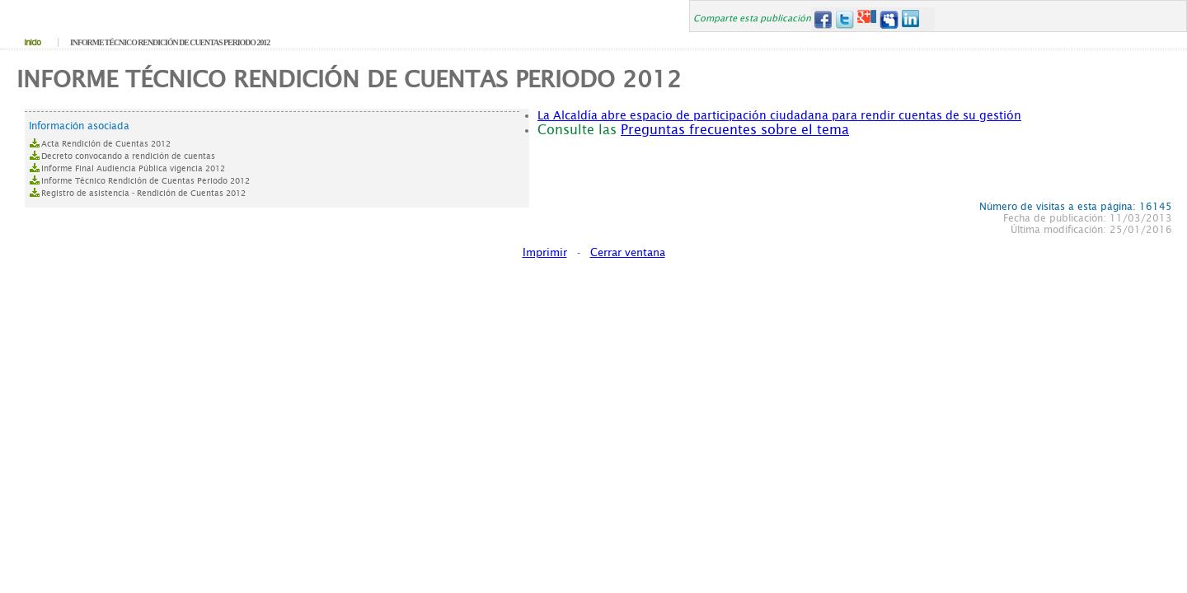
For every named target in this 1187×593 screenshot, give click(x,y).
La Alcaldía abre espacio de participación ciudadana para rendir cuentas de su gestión (779, 115)
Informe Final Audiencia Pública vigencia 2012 (133, 168)
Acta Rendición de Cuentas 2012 (106, 143)
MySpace (889, 19)
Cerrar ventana (627, 252)
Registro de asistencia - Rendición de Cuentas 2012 (143, 193)
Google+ (866, 19)
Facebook (822, 19)
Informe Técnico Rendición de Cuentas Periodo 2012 (145, 180)
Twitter (844, 19)
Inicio (32, 42)
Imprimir (545, 252)
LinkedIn (911, 19)
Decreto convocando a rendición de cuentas (128, 156)
